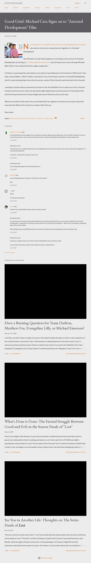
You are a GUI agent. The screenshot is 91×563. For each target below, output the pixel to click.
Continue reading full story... (75, 353)
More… (77, 7)
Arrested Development (17, 118)
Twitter (47, 7)
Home (6, 7)
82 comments (15, 550)
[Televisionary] (13, 3)
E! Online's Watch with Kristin (38, 62)
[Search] (77, 3)
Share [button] (82, 118)
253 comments (15, 353)
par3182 (12, 175)
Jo (10, 191)
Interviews (26, 7)
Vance (12, 206)
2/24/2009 (13, 140)
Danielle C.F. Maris (15, 132)
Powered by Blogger (45, 558)
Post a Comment (10, 252)
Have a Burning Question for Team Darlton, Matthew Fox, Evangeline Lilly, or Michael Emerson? (45, 325)
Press (68, 7)
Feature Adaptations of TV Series (37, 118)
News (51, 118)
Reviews (15, 7)
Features (37, 7)
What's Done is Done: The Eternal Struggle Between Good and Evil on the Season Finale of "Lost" (44, 424)
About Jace (58, 7)
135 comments (15, 452)
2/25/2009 (13, 232)
